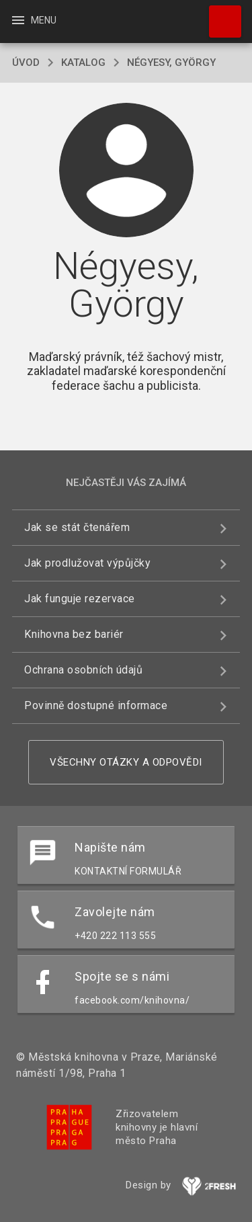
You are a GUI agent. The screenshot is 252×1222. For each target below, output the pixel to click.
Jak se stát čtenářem (77, 527)
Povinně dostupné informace (95, 705)
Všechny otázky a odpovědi (126, 762)
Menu (33, 20)
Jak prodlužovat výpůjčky (87, 563)
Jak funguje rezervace (79, 598)
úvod (26, 62)
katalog (83, 62)
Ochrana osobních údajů (83, 669)
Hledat (219, 15)
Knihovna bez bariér (74, 634)
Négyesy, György (171, 62)
